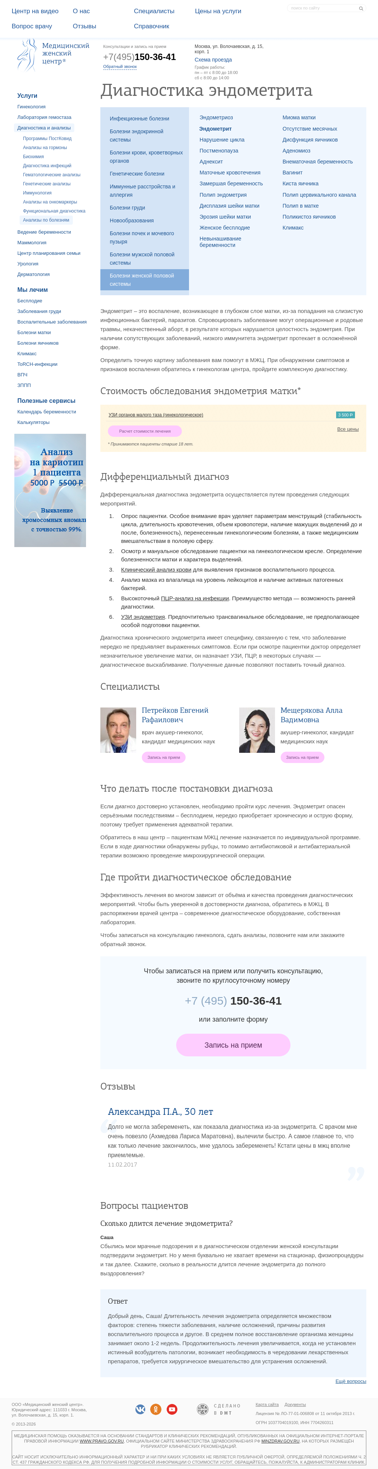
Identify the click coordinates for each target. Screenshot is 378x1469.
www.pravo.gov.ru (102, 1441)
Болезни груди (127, 208)
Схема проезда (213, 60)
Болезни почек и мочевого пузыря (142, 237)
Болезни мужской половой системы (142, 258)
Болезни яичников (38, 343)
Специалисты (154, 11)
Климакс (27, 353)
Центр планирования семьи (48, 253)
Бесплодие (29, 301)
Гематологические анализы (51, 174)
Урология (27, 264)
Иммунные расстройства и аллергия (142, 190)
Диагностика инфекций (47, 165)
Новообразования (132, 220)
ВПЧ (22, 375)
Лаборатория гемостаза (44, 117)
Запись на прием (233, 1045)
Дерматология (33, 274)
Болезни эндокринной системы (136, 135)
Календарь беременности (46, 412)
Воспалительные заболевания (52, 322)
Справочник (151, 26)
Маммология (31, 242)
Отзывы (84, 26)
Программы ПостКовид (47, 138)
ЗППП (24, 385)
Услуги (27, 95)
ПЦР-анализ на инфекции (195, 598)
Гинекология (31, 106)
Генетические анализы (47, 184)
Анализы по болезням (46, 220)
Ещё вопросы (350, 1381)
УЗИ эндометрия (143, 616)
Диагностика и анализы (44, 128)
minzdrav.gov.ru (280, 1441)
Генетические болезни (137, 174)
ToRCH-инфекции (37, 364)
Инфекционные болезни (139, 119)
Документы (295, 1404)
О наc (81, 11)
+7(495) (139, 57)
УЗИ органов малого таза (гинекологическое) (156, 415)
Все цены (348, 429)
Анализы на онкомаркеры (50, 202)
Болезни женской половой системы (142, 280)
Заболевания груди (39, 311)
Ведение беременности (44, 232)
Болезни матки (34, 332)
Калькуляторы (33, 422)
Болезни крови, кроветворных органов (146, 157)
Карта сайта (267, 1404)
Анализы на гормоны (45, 147)
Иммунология (37, 193)
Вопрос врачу (32, 26)
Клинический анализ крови (156, 569)
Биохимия (33, 156)
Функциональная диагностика (54, 211)
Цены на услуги (218, 11)
